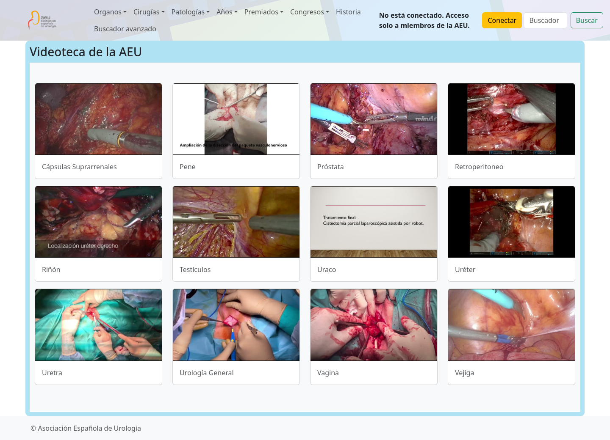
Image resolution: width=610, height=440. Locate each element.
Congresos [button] (307, 11)
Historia (348, 11)
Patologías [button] (188, 11)
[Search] (545, 20)
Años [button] (224, 11)
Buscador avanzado (125, 28)
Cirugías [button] (146, 11)
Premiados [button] (261, 11)
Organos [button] (108, 11)
